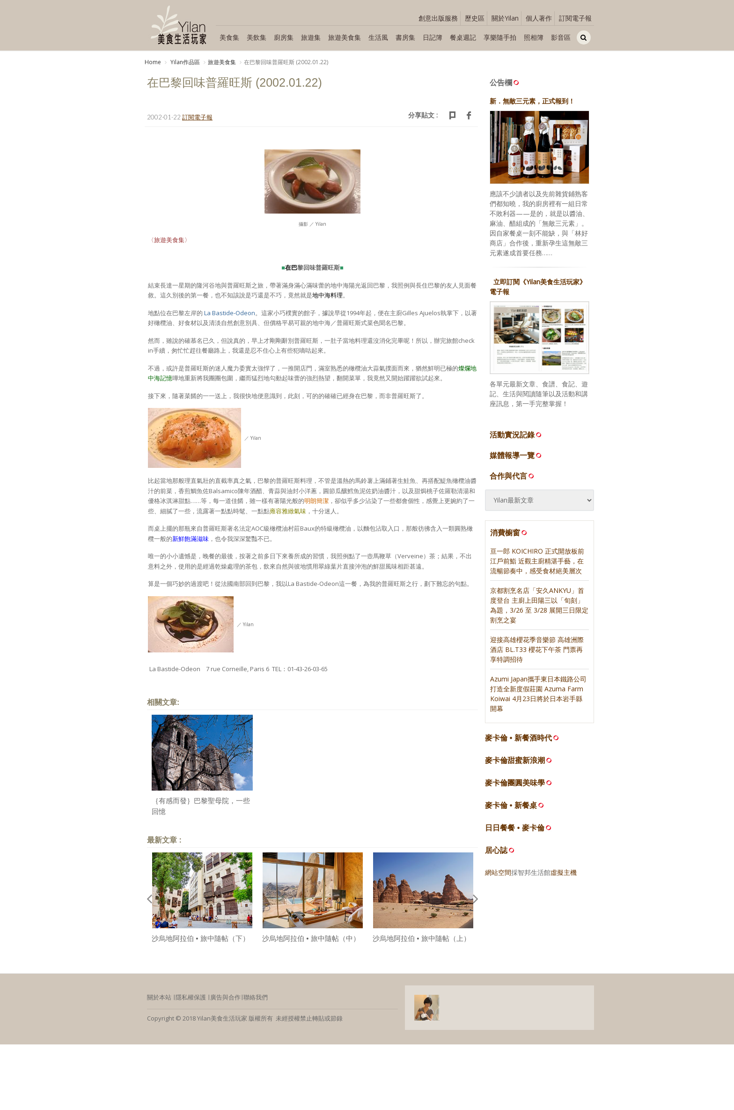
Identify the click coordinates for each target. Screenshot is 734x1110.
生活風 (378, 37)
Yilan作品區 (184, 62)
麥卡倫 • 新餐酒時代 (518, 741)
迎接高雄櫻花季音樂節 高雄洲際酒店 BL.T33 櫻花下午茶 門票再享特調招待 (537, 652)
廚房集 (284, 37)
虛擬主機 (563, 875)
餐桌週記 (463, 37)
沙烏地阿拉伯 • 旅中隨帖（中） (311, 942)
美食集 (229, 37)
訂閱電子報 (575, 18)
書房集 (405, 37)
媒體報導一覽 (516, 458)
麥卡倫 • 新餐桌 (511, 808)
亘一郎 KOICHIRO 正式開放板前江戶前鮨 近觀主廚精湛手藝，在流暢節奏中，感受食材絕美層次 (537, 563)
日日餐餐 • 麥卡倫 (514, 831)
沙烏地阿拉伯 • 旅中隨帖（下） (201, 942)
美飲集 (256, 37)
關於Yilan (505, 18)
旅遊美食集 (344, 37)
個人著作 (539, 18)
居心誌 (496, 853)
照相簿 (533, 37)
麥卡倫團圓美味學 (515, 786)
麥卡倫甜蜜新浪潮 (515, 763)
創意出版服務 (438, 18)
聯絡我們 (255, 1000)
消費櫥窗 (509, 535)
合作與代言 (513, 479)
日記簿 (432, 37)
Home (153, 62)
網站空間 (498, 875)
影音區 (561, 37)
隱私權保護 (191, 1000)
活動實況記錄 (516, 437)
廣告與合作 (225, 1000)
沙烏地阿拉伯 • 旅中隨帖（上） (421, 942)
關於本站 (159, 1000)
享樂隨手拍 (500, 37)
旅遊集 (311, 37)
